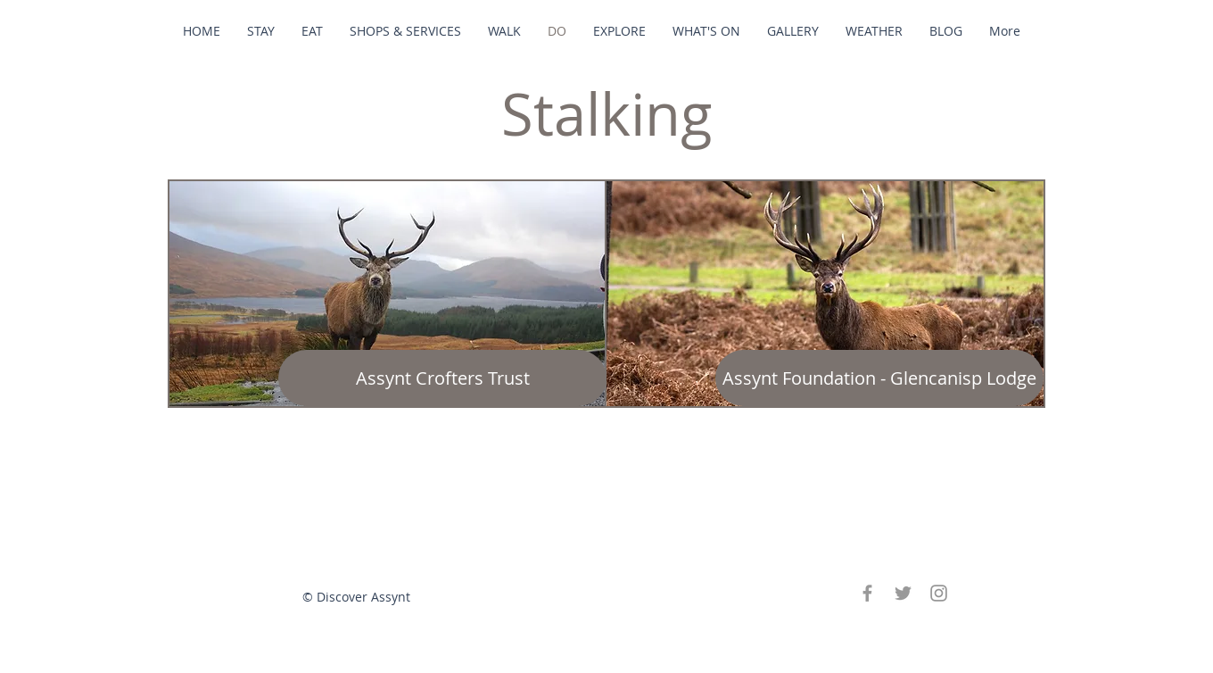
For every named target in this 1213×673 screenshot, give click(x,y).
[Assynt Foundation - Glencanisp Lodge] (879, 378)
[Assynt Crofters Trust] (442, 378)
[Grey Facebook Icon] (867, 593)
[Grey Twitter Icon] (903, 593)
